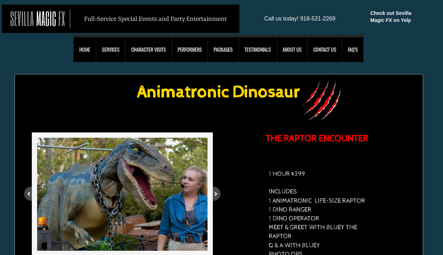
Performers (189, 49)
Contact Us (324, 49)
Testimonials (257, 49)
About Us (292, 49)
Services (111, 49)
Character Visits (148, 49)
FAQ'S (353, 49)
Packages (223, 49)
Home (84, 49)
